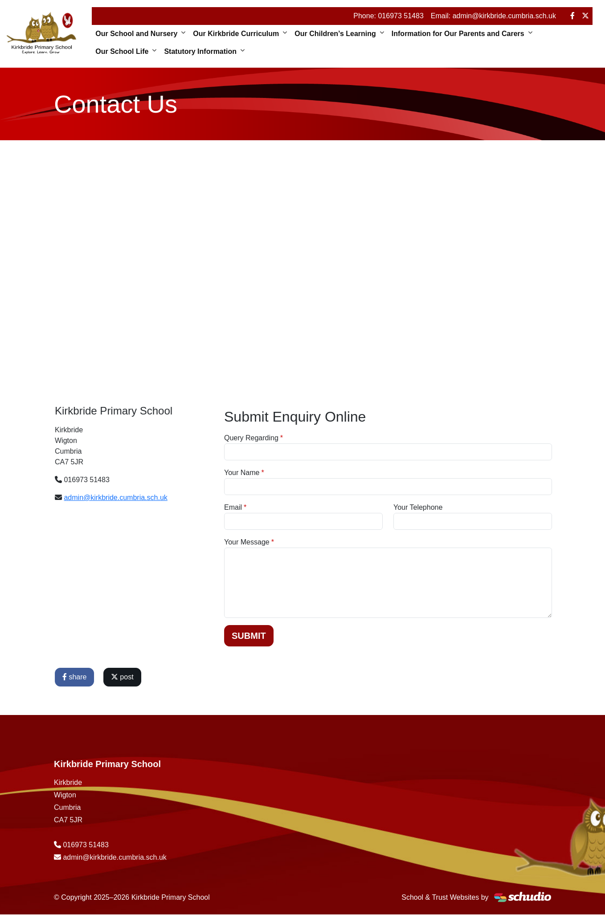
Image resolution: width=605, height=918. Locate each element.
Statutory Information (200, 51)
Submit (283, 636)
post (156, 677)
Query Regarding (285, 438)
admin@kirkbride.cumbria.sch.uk (149, 497)
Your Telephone (451, 507)
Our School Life (121, 51)
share (108, 677)
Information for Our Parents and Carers (458, 33)
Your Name (275, 472)
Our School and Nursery (136, 33)
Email (267, 507)
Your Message (280, 542)
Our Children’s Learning (335, 33)
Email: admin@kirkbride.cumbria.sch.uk (493, 16)
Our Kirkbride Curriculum (236, 33)
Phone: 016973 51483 (388, 16)
